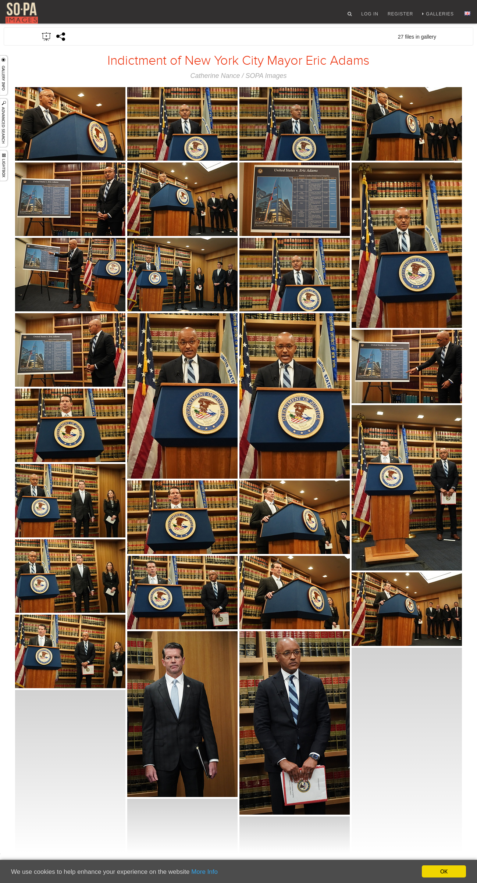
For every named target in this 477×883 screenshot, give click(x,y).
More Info (204, 872)
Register (400, 15)
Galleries (440, 15)
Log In (369, 15)
